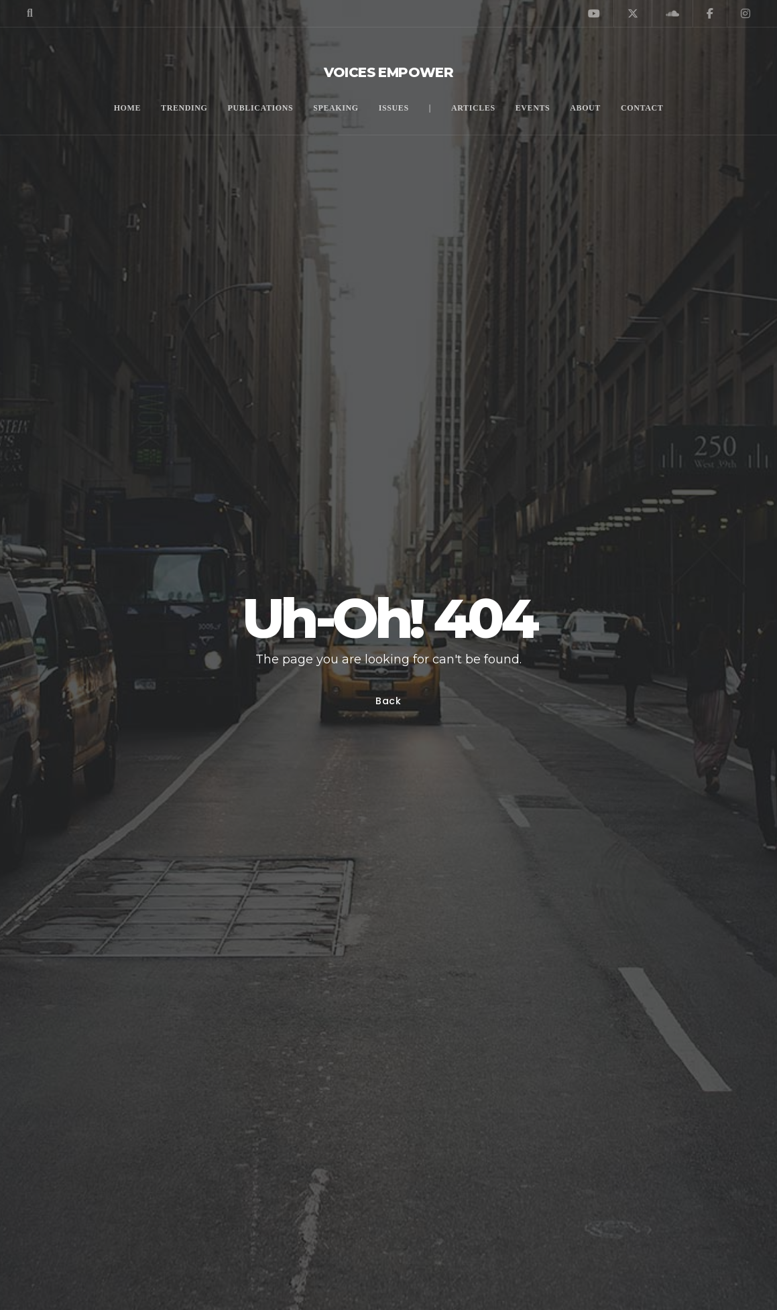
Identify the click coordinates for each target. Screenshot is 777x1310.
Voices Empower (389, 72)
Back (388, 701)
